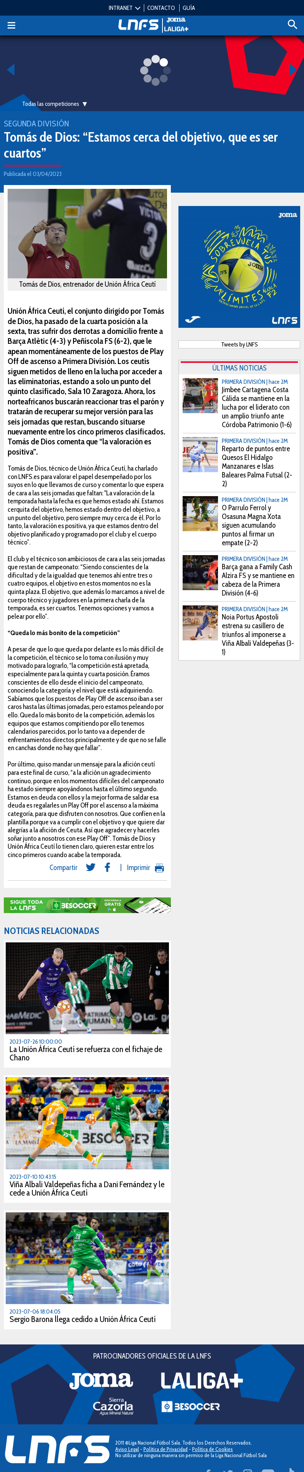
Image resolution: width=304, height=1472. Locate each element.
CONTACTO (161, 7)
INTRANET (121, 7)
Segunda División (36, 123)
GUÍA (189, 7)
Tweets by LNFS (239, 344)
